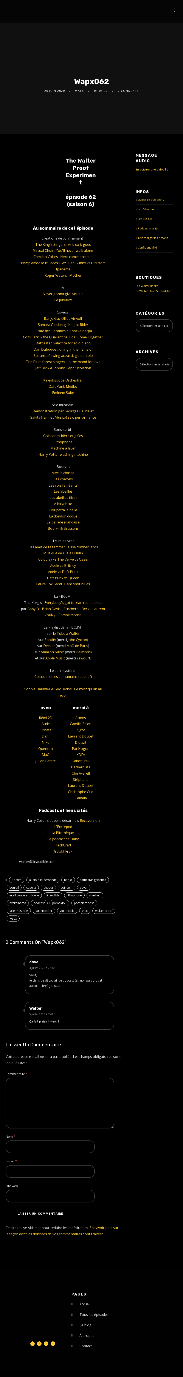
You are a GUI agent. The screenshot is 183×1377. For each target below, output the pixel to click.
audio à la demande (43, 880)
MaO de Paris (77, 645)
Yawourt (83, 658)
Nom (10, 1136)
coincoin (66, 887)
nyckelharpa (17, 903)
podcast (39, 903)
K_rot (80, 730)
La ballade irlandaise (63, 522)
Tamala (81, 798)
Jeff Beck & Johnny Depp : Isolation (63, 368)
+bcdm (17, 880)
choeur (48, 887)
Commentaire (17, 1074)
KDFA (80, 754)
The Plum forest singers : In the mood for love (63, 361)
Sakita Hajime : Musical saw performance (63, 417)
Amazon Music (52, 652)
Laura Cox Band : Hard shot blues (63, 584)
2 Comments (128, 91)
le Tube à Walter (66, 633)
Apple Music (55, 658)
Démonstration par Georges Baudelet (63, 411)
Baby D (33, 608)
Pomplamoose (70, 614)
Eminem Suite (63, 392)
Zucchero (71, 608)
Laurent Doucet (80, 736)
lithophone (74, 895)
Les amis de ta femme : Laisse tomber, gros (63, 547)
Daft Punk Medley (63, 386)
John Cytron (77, 639)
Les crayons (63, 479)
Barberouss (80, 767)
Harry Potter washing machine (63, 454)
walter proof (103, 911)
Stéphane (80, 779)
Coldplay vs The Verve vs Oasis (63, 559)
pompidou (59, 903)
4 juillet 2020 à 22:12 (42, 968)
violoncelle (67, 911)
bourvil (14, 887)
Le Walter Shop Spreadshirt (154, 291)
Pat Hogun (80, 748)
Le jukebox (63, 300)
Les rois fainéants (63, 485)
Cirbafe (45, 730)
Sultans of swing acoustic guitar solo (63, 355)
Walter (35, 1008)
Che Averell (81, 773)
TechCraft (63, 845)
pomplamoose (84, 903)
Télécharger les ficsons (153, 238)
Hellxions (83, 652)
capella (31, 887)
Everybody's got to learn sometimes (73, 602)
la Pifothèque (63, 832)
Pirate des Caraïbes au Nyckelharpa (63, 331)
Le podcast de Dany (63, 839)
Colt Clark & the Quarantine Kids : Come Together (63, 337)
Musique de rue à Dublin (63, 553)
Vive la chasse (63, 473)
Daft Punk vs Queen (63, 578)
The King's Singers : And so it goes (63, 244)
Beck (85, 608)
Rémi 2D (45, 717)
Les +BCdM (145, 219)
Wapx (79, 91)
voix (85, 911)
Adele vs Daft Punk (63, 571)
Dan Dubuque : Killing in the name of (63, 349)
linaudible (53, 895)
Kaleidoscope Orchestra (62, 380)
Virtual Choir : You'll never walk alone (63, 250)
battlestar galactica (93, 880)
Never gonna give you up (63, 293)
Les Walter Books (147, 286)
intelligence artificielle (24, 895)
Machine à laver (63, 448)
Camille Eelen (80, 723)
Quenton (45, 748)
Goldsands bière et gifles (63, 435)
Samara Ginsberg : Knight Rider (63, 324)
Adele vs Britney (63, 565)
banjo (68, 880)
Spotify (50, 639)
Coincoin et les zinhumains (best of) (63, 676)
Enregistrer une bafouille (152, 169)
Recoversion (90, 820)
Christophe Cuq (80, 791)
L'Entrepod (63, 826)
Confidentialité (147, 247)
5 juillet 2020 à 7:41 (41, 1014)
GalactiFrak (81, 761)
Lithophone (63, 442)
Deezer (49, 645)
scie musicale (18, 911)
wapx (13, 918)
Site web (12, 1186)
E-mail (11, 1161)
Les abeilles (63, 491)
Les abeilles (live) (63, 497)
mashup (95, 895)
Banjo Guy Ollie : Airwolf (63, 318)
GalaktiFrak (63, 851)
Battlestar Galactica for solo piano (63, 343)
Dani (45, 736)
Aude (46, 723)
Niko (46, 742)
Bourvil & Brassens (63, 528)
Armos (80, 717)
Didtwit (80, 742)
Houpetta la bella (63, 510)
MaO (46, 754)
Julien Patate (45, 761)
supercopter (44, 911)
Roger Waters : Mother (63, 275)
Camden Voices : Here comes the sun (63, 256)
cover (84, 887)
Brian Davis (51, 608)
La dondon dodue (63, 516)
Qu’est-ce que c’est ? (151, 200)
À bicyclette (63, 503)
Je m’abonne (146, 209)
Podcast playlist (148, 228)
